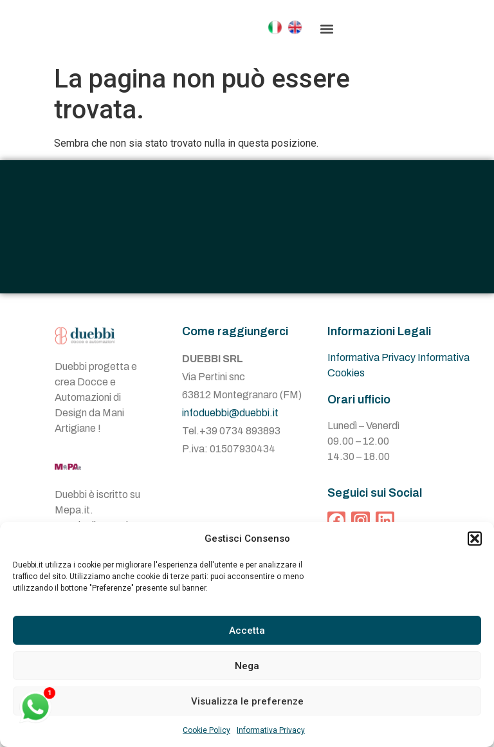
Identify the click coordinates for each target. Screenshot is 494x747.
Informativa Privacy (271, 730)
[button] (474, 538)
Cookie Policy (206, 730)
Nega (247, 666)
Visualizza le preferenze (247, 701)
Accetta (247, 630)
